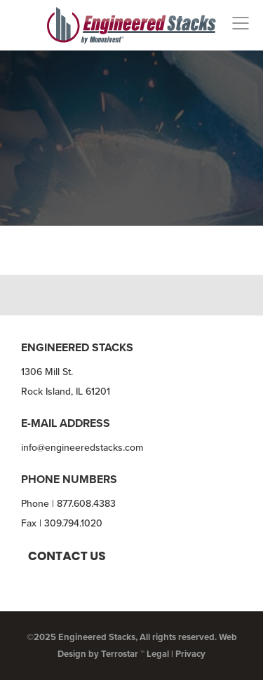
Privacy (190, 653)
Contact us (67, 556)
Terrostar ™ (122, 653)
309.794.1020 (73, 523)
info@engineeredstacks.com (82, 447)
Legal (158, 653)
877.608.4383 (86, 503)
